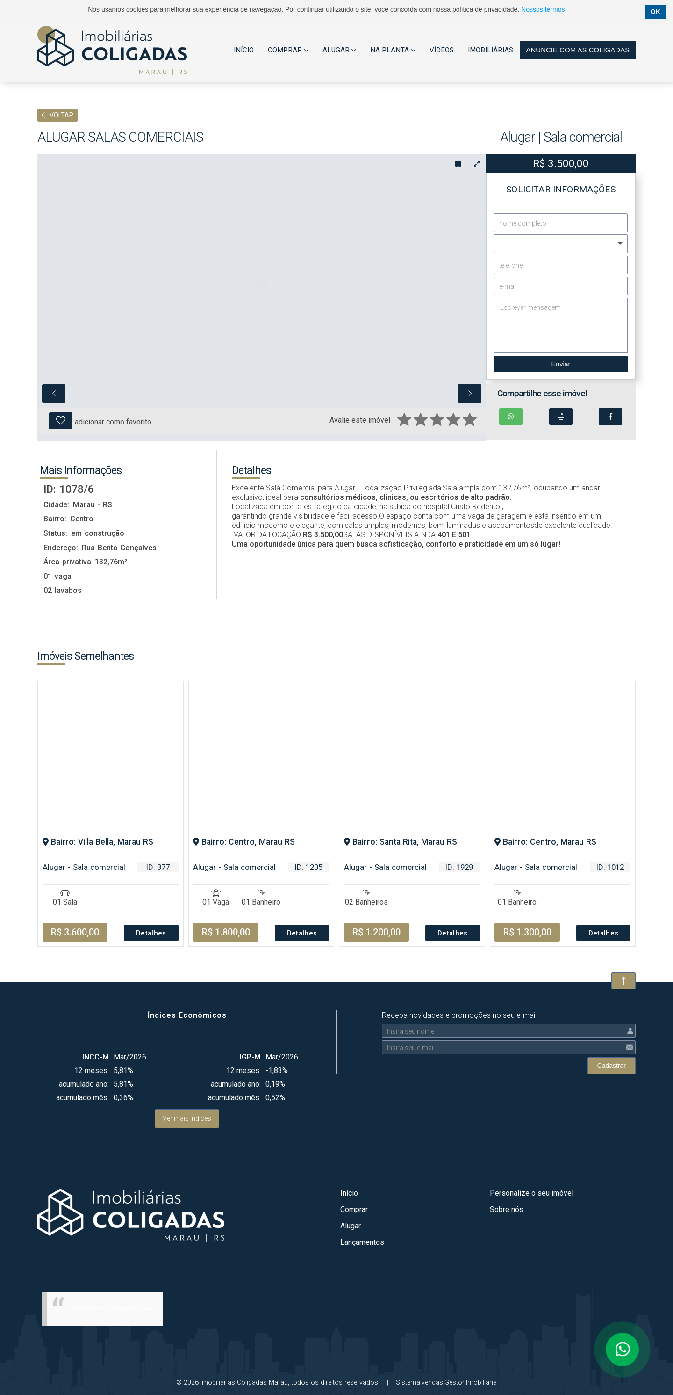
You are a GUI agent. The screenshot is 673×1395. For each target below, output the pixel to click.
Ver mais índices (187, 1118)
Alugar (350, 1225)
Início (349, 1193)
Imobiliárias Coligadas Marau (116, 1308)
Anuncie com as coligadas (578, 50)
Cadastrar (611, 1065)
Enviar (561, 364)
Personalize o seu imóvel (531, 1193)
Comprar (354, 1209)
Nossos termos (543, 9)
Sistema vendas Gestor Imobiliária (446, 1382)
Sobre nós (506, 1209)
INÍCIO (244, 50)
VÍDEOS (442, 50)
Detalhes (151, 933)
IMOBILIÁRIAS (490, 50)
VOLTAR (57, 115)
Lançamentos (362, 1242)
